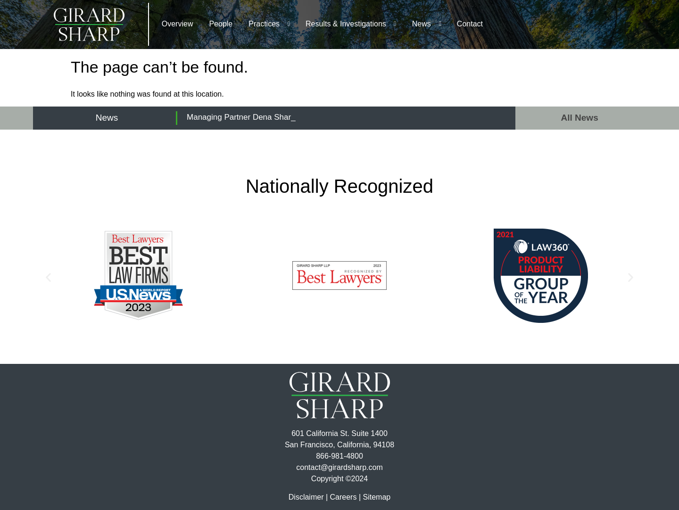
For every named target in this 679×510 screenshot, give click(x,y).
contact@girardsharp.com (339, 467)
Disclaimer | (308, 497)
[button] (48, 277)
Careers (343, 497)
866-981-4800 (339, 456)
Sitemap (376, 497)
